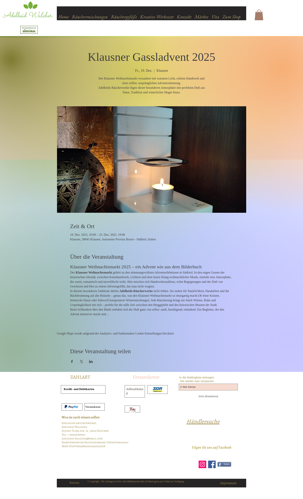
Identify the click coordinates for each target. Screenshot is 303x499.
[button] (258, 15)
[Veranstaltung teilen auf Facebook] (72, 361)
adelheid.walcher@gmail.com (82, 438)
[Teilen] (224, 464)
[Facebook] (212, 464)
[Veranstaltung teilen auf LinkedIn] (91, 361)
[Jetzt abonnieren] (208, 396)
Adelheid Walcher (27, 15)
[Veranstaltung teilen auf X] (81, 361)
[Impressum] (228, 483)
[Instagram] (202, 464)
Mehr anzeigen (79, 321)
